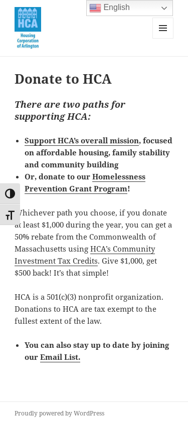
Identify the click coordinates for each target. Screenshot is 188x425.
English (109, 8)
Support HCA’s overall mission (82, 140)
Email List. (60, 357)
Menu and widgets (163, 38)
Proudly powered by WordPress (59, 413)
